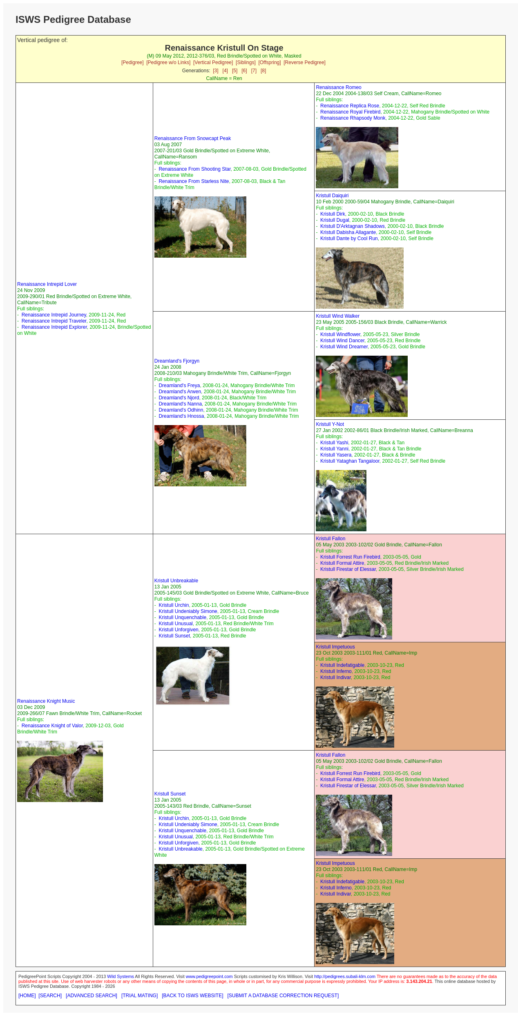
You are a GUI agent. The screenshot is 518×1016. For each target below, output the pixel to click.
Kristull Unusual (175, 623)
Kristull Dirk (332, 214)
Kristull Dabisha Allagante (348, 232)
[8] (263, 71)
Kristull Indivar (335, 677)
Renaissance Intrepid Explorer (54, 327)
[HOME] (27, 995)
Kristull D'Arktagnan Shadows (352, 226)
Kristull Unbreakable (176, 581)
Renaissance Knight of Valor (52, 726)
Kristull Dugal (334, 220)
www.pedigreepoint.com (209, 976)
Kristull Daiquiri (332, 195)
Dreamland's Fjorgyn (176, 361)
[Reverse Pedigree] (305, 62)
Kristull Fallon (330, 538)
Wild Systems (120, 976)
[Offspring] (269, 62)
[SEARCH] (50, 995)
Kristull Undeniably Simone (188, 611)
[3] (215, 71)
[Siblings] (246, 62)
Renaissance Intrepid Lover (47, 284)
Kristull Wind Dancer (342, 340)
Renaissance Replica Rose (349, 106)
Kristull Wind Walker (337, 316)
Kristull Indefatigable (342, 665)
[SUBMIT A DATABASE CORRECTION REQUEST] (283, 995)
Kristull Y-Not (330, 424)
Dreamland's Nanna (180, 404)
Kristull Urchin (174, 605)
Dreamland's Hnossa (181, 416)
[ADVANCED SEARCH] (91, 995)
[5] (234, 71)
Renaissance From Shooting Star (194, 169)
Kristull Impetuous (335, 647)
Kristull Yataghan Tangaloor (350, 461)
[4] (225, 71)
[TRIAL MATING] (139, 995)
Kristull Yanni (334, 449)
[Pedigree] (132, 62)
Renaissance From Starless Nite (194, 181)
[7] (254, 71)
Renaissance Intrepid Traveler (54, 321)
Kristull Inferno (336, 671)
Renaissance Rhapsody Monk (352, 118)
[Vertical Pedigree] (213, 62)
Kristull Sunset (174, 636)
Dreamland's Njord (179, 398)
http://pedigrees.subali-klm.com (344, 976)
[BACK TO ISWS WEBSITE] (192, 995)
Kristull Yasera (335, 455)
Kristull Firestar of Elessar (348, 569)
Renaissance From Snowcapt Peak (192, 138)
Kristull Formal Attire (342, 563)
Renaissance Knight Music (46, 701)
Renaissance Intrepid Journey (54, 315)
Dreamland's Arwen (180, 391)
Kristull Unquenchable (182, 617)
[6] (244, 71)
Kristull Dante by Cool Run (349, 238)
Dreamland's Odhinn (181, 410)
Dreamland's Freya (179, 385)
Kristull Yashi (334, 443)
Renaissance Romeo (338, 87)
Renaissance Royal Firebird (350, 112)
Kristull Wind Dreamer (344, 347)
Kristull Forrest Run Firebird (350, 557)
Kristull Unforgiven (178, 630)
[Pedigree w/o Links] (168, 62)
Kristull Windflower (340, 334)
